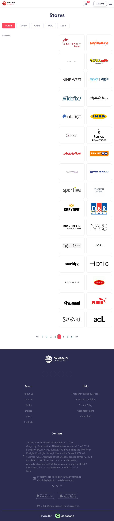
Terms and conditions (85, 399)
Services (28, 399)
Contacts (28, 421)
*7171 (59, 485)
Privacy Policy (85, 405)
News (28, 416)
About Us (28, 393)
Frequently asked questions (86, 393)
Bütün (8, 25)
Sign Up (100, 3)
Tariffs (29, 405)
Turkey (23, 25)
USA (50, 25)
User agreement (85, 410)
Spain (63, 25)
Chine (37, 25)
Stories (28, 410)
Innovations (86, 416)
